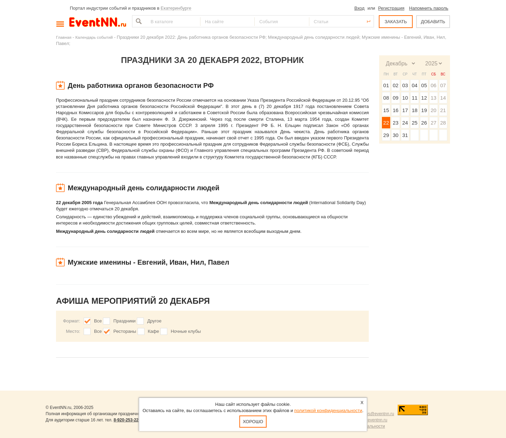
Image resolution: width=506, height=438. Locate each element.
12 (424, 98)
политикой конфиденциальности (328, 410)
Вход (359, 8)
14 (443, 98)
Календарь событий (94, 37)
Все (98, 320)
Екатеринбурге (176, 8)
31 (405, 135)
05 (424, 85)
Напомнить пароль (428, 8)
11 (415, 98)
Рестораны (124, 331)
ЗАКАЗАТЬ (396, 21)
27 (434, 123)
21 (443, 110)
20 (434, 110)
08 (386, 98)
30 (396, 135)
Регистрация (391, 8)
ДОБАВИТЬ (433, 21)
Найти (138, 21)
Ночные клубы (186, 331)
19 (424, 110)
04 (415, 85)
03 (405, 85)
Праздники (124, 320)
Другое (154, 320)
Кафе (153, 331)
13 (434, 98)
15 (386, 110)
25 (415, 123)
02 (396, 85)
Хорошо (253, 421)
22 (386, 123)
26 (424, 123)
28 (443, 123)
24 (405, 123)
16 (396, 110)
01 (386, 85)
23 (396, 123)
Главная (63, 37)
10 (405, 98)
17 (405, 110)
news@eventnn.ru (377, 413)
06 (434, 85)
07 (443, 85)
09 (396, 98)
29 (386, 135)
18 (415, 110)
